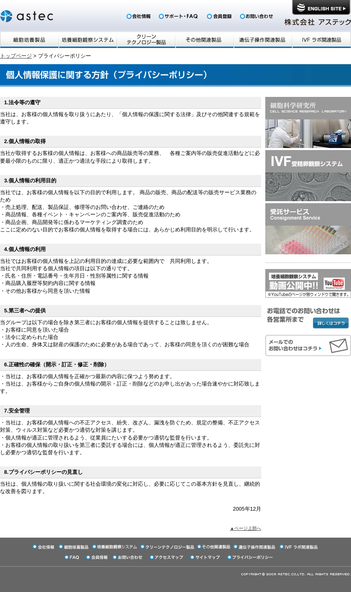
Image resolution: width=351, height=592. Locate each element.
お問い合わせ (255, 16)
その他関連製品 (204, 39)
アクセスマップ (167, 557)
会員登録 (220, 16)
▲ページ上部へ (245, 528)
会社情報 (138, 16)
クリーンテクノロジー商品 (146, 39)
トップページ (16, 56)
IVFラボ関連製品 (321, 39)
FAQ (179, 16)
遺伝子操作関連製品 (262, 39)
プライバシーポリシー (251, 557)
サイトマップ (206, 557)
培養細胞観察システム (87, 39)
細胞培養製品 (29, 39)
